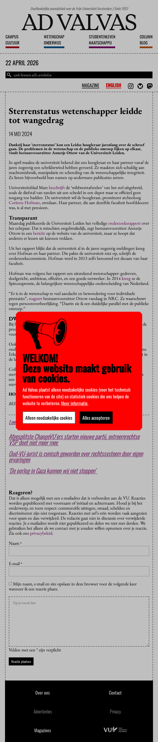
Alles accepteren (96, 417)
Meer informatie (74, 403)
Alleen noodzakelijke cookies (48, 417)
